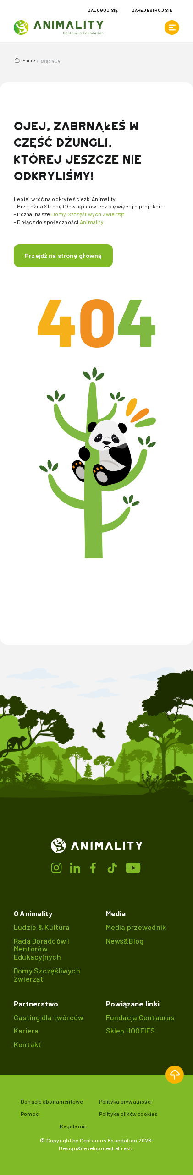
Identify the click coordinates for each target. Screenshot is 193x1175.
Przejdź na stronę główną (63, 255)
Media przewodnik (136, 927)
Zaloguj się (103, 10)
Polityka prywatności (125, 1101)
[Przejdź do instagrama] (57, 866)
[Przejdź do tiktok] (113, 866)
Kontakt (28, 1044)
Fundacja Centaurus (140, 1017)
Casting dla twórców (48, 1017)
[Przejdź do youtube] (134, 866)
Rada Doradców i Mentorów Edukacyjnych (42, 949)
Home (24, 60)
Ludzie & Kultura (42, 927)
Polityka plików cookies (128, 1113)
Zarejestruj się (152, 10)
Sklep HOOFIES (130, 1030)
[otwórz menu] (172, 27)
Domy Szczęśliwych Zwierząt (88, 214)
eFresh (123, 1148)
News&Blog (125, 940)
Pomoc (30, 1113)
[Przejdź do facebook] (94, 866)
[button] (174, 1075)
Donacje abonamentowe (52, 1101)
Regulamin (74, 1126)
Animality (92, 222)
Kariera (26, 1030)
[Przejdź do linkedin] (75, 866)
